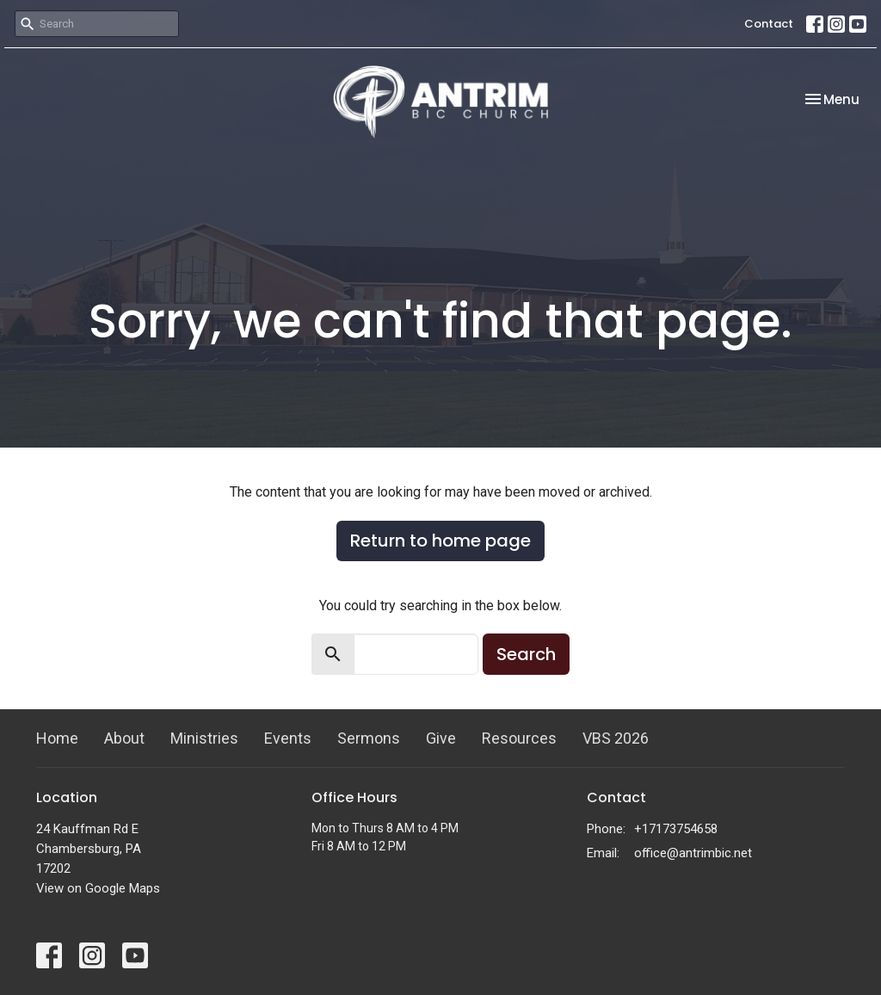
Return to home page (440, 540)
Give (441, 738)
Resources (519, 738)
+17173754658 (676, 829)
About (124, 738)
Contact (768, 23)
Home (57, 738)
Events (287, 738)
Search (526, 654)
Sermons (368, 738)
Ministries (204, 738)
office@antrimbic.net (693, 853)
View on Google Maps (98, 888)
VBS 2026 (615, 738)
